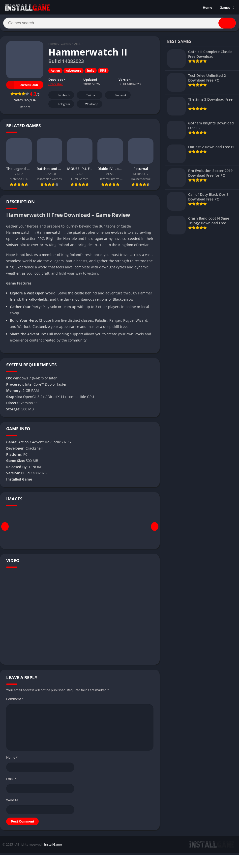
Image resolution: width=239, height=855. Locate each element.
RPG (103, 73)
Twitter (87, 97)
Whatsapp (89, 106)
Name (12, 759)
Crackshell (55, 86)
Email (11, 780)
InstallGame (53, 846)
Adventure (73, 73)
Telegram (60, 106)
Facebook (60, 97)
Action (79, 46)
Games (225, 7)
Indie (90, 73)
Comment (15, 701)
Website (12, 802)
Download (22, 87)
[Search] (119, 24)
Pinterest (117, 97)
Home (207, 7)
